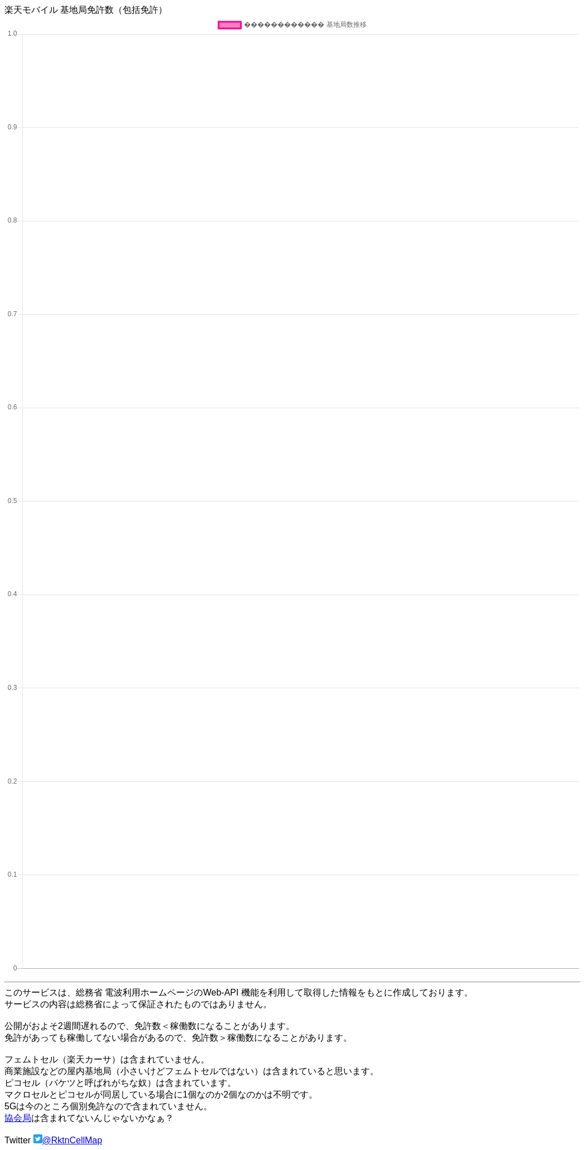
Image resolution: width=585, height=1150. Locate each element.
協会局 (17, 1118)
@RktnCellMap (72, 1140)
